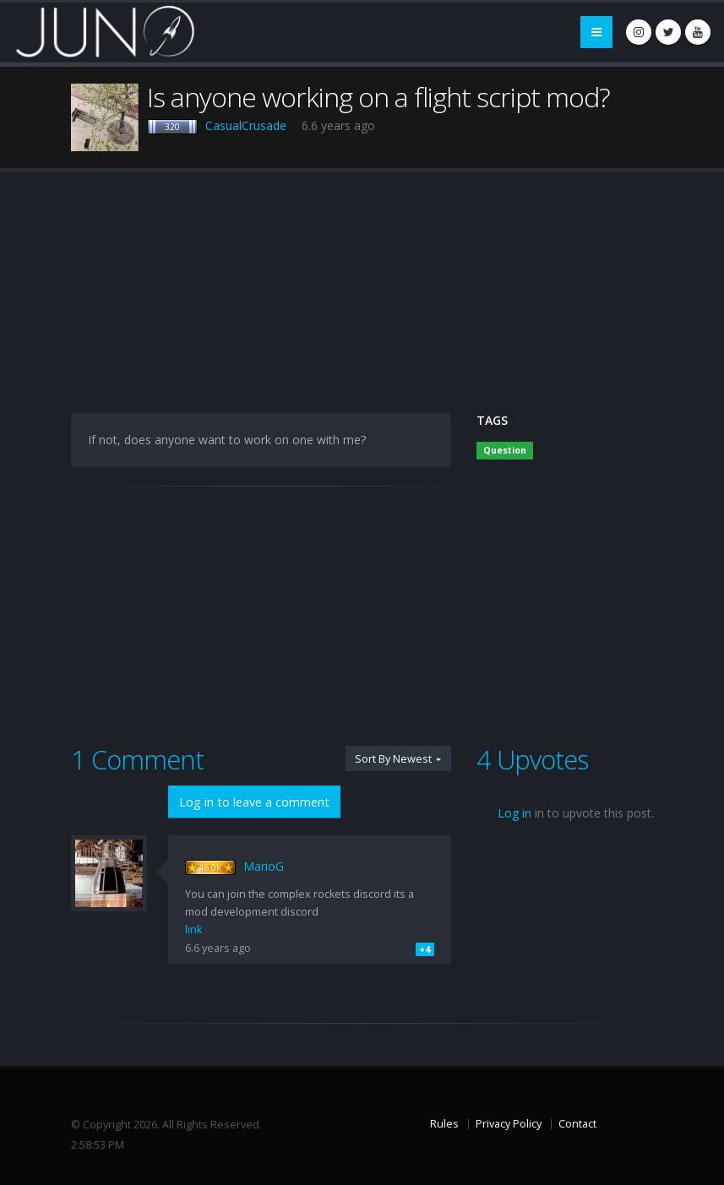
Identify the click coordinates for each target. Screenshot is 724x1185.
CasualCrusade (245, 125)
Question (504, 450)
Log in (514, 813)
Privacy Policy (509, 1124)
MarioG (263, 866)
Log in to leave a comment (254, 802)
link (193, 929)
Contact (577, 1124)
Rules (444, 1124)
